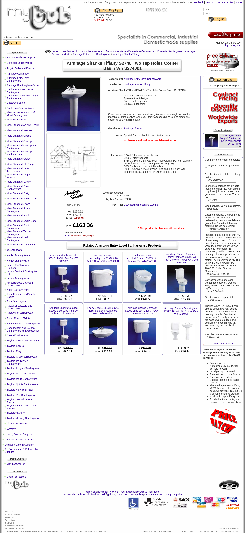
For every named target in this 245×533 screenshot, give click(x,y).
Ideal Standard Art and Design (23, 125)
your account (128, 491)
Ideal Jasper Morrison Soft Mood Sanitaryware (21, 114)
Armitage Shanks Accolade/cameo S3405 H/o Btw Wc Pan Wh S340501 (142, 258)
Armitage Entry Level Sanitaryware (18, 79)
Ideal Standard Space (18, 204)
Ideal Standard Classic (19, 135)
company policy (174, 494)
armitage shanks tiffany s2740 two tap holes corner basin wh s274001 (230, 139)
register (236, 45)
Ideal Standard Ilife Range (21, 164)
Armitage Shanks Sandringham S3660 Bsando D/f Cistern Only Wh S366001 (181, 311)
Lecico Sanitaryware (18, 278)
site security (69, 494)
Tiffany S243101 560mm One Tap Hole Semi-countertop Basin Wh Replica (103, 311)
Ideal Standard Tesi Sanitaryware (17, 239)
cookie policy (136, 494)
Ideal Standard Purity (18, 193)
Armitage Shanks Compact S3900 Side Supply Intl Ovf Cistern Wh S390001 (63, 311)
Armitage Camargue (18, 73)
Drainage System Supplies (19, 444)
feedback (199, 2)
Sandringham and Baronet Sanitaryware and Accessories (23, 329)
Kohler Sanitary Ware (18, 255)
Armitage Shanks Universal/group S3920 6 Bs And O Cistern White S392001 (103, 258)
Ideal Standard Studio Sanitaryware (18, 226)
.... (223, 343)
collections (91, 491)
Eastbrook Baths (16, 102)
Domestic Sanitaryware (19, 62)
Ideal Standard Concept (19, 141)
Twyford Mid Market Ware (21, 373)
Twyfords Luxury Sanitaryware (23, 418)
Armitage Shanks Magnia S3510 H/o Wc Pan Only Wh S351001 (63, 258)
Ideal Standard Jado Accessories (18, 170)
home (239, 2)
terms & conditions (154, 494)
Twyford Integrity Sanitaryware (23, 368)
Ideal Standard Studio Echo (21, 221)
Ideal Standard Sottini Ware (22, 198)
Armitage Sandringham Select (23, 85)
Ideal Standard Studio (18, 215)
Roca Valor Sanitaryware (20, 312)
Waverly (11, 429)
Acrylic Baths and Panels (20, 68)
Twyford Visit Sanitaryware (21, 395)
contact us (222, 2)
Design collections (16, 476)
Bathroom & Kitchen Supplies (21, 57)
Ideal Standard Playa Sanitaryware (18, 187)
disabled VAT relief (97, 494)
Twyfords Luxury (16, 412)
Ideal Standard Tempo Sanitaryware (19, 233)
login (228, 45)
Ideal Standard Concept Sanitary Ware (19, 153)
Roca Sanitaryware (17, 301)
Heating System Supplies (18, 434)
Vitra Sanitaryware (17, 423)
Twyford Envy (14, 351)
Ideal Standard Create (19, 158)
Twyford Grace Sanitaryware (22, 356)
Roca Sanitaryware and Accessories (19, 307)
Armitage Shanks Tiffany (137, 84)
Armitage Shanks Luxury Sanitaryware (20, 91)
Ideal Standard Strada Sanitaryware (18, 210)
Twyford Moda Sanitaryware (22, 379)
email (67, 235)
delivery (81, 494)
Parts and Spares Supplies (19, 439)
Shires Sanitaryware (18, 335)
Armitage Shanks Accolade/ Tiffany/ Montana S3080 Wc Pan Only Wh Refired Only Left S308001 (181, 258)
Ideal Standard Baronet (19, 130)
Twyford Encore (15, 345)
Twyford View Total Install (20, 389)
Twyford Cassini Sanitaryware (23, 340)
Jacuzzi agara (14, 250)
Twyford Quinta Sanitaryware (22, 384)
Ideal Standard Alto (17, 119)
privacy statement (117, 494)
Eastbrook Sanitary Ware (20, 108)
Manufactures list (16, 464)
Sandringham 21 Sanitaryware (23, 323)
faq (231, 2)
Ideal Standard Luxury (19, 181)
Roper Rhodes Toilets (18, 318)
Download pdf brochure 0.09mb (141, 204)
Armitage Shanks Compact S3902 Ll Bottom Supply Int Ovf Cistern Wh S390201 (142, 311)
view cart (210, 2)
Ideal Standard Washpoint (21, 244)
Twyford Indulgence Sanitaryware (17, 362)
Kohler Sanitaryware (18, 260)
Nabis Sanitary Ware (18, 289)
